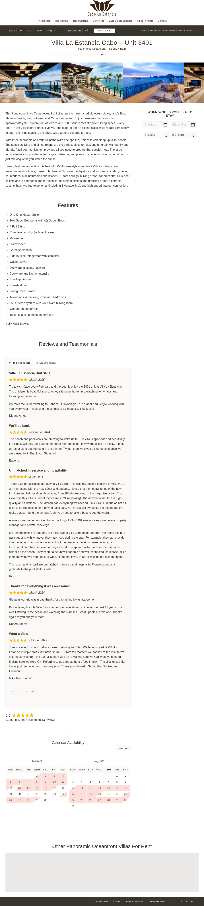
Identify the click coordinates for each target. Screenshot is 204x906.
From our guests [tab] (19, 362)
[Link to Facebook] (181, 901)
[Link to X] (176, 901)
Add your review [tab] (46, 362)
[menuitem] (43, 20)
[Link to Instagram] (186, 901)
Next (33, 691)
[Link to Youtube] (192, 901)
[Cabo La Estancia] (102, 8)
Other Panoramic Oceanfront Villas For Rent (102, 846)
